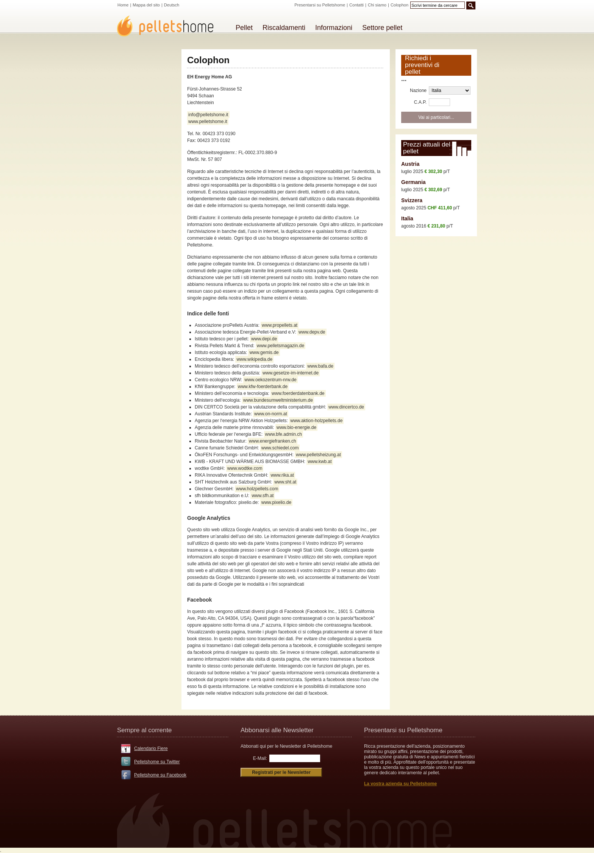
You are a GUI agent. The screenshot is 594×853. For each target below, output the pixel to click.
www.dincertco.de (346, 407)
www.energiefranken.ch (272, 441)
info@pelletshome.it (208, 114)
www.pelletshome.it (207, 121)
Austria (410, 164)
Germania (413, 182)
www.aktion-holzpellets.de (316, 420)
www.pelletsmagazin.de (280, 345)
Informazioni (333, 27)
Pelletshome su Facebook (160, 775)
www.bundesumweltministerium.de (278, 400)
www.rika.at (282, 475)
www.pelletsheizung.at (318, 454)
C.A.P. (420, 102)
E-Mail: (260, 758)
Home (122, 5)
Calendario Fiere (151, 748)
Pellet (244, 27)
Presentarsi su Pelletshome (319, 5)
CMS (4, 712)
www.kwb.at (319, 461)
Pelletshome (169, 26)
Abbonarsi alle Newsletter (277, 730)
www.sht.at (285, 482)
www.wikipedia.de (254, 359)
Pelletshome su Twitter (157, 761)
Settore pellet (382, 27)
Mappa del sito (146, 5)
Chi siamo (377, 5)
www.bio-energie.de (296, 427)
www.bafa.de (320, 366)
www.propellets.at (279, 325)
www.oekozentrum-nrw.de (270, 379)
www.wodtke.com (245, 468)
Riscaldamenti (284, 27)
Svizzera (411, 200)
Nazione (418, 90)
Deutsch (171, 5)
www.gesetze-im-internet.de (291, 373)
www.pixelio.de (276, 502)
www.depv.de (312, 332)
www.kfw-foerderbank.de (263, 386)
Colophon (399, 5)
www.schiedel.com (280, 448)
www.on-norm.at (270, 413)
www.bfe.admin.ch (283, 434)
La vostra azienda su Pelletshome (400, 783)
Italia (407, 218)
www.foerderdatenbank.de (298, 393)
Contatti (356, 5)
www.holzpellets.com (257, 488)
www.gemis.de (263, 352)
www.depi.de (264, 339)
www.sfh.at (263, 495)
